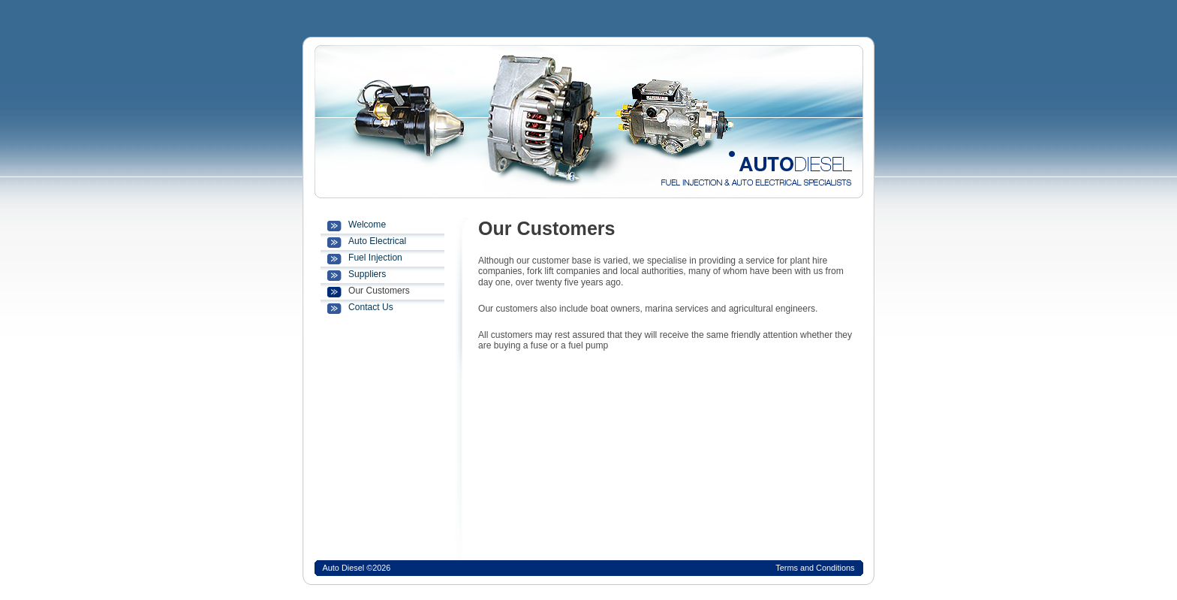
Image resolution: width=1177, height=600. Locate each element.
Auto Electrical (377, 241)
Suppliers (367, 274)
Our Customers (379, 290)
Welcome (367, 224)
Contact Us (370, 307)
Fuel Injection (375, 257)
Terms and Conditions (814, 567)
